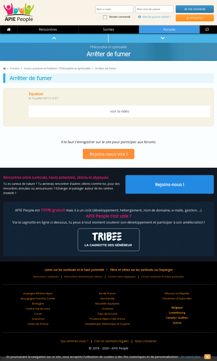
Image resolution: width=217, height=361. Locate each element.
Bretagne (38, 303)
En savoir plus (190, 357)
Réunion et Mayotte (177, 293)
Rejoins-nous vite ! (109, 154)
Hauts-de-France (38, 324)
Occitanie (107, 308)
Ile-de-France (107, 293)
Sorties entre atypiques (122, 276)
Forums (169, 29)
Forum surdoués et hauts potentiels (162, 276)
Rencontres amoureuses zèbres (83, 276)
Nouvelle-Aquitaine (107, 303)
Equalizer (36, 94)
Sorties (108, 29)
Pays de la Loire (107, 314)
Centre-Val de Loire (38, 308)
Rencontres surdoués (46, 276)
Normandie (107, 298)
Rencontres (48, 29)
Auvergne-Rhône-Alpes (38, 293)
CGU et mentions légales (111, 341)
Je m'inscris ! (194, 18)
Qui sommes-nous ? (74, 341)
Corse (38, 314)
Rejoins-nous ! (169, 184)
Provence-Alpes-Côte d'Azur (107, 319)
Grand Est (38, 319)
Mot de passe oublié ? (154, 17)
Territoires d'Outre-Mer (177, 298)
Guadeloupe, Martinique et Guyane (107, 324)
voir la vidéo (119, 111)
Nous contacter (146, 341)
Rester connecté (119, 17)
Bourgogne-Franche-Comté (38, 298)
